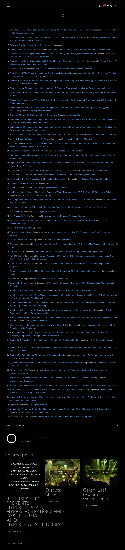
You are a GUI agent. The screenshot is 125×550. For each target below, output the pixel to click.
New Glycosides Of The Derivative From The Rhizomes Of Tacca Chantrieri (48, 216)
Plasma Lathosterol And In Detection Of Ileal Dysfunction (40, 240)
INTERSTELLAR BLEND (36, 438)
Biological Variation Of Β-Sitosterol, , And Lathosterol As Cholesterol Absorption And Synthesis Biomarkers (62, 49)
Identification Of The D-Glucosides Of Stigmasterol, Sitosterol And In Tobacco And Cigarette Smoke (59, 179)
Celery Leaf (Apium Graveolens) (95, 494)
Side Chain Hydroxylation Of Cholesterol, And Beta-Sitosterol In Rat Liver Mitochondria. (54, 291)
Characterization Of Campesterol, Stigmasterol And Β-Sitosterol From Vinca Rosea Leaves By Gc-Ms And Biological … (61, 88)
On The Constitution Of (26, 228)
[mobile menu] (9, 6)
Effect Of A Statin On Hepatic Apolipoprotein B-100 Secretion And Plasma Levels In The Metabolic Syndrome (63, 135)
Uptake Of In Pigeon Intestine (28, 405)
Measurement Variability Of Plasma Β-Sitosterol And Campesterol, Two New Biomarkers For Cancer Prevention (58, 207)
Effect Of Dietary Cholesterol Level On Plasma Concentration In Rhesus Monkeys (51, 139)
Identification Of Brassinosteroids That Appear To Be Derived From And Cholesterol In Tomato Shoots (60, 170)
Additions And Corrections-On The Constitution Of (37, 45)
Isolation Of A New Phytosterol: (29, 183)
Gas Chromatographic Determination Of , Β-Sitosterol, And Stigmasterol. (47, 151)
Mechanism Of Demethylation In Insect (32, 212)
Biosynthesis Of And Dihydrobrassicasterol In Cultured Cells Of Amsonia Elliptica (51, 69)
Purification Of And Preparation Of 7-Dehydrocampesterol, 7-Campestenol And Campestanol (56, 252)
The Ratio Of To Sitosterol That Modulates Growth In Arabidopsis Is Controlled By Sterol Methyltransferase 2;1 (64, 385)
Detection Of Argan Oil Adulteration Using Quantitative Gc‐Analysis (45, 115)
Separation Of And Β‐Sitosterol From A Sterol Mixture (39, 279)
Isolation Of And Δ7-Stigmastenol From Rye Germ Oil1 (39, 188)
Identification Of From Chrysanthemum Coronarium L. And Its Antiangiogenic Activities (54, 175)
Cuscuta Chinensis (55, 492)
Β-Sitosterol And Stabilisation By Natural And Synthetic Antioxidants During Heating (52, 417)
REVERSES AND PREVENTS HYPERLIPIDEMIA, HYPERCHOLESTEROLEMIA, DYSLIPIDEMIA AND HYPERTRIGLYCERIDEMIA (36, 512)
